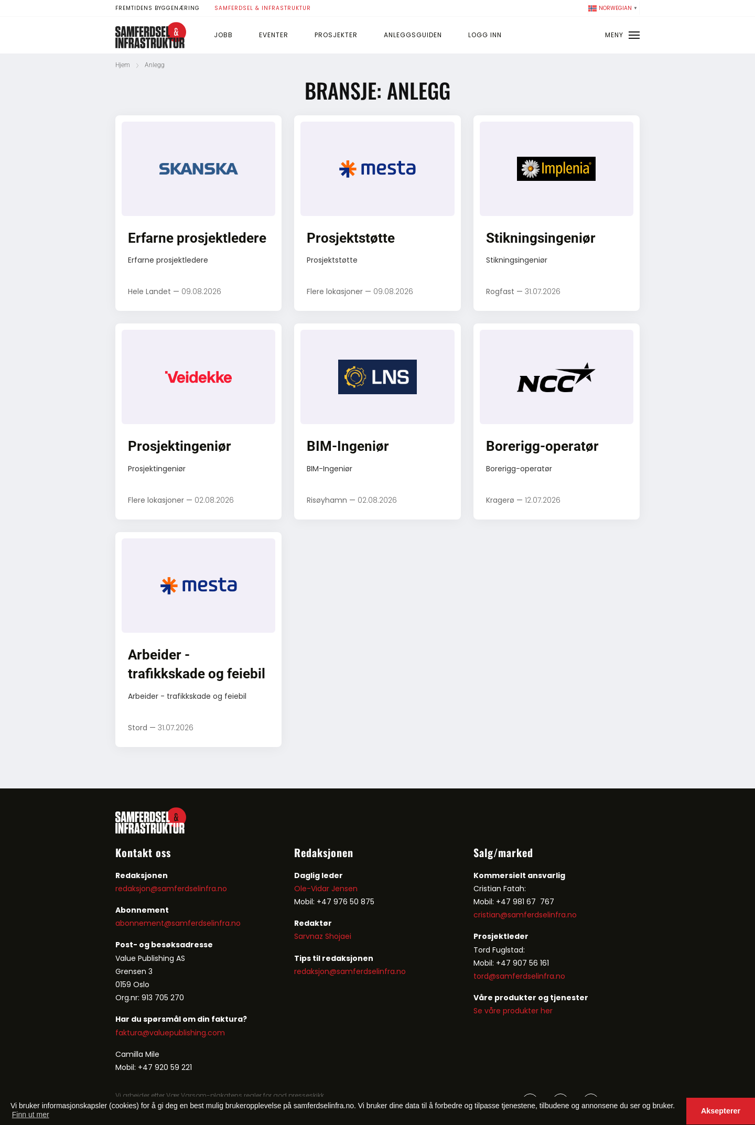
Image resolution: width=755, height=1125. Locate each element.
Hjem (122, 65)
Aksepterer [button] (720, 1111)
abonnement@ (143, 923)
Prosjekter (336, 34)
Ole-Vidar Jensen (326, 888)
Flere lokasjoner (335, 291)
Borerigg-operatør (542, 446)
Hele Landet (149, 291)
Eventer (273, 34)
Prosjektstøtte (351, 238)
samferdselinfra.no (206, 923)
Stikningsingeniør (541, 238)
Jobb (223, 34)
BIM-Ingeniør (348, 446)
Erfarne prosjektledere (197, 238)
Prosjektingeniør (179, 446)
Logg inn (485, 34)
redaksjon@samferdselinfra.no (171, 888)
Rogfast (500, 291)
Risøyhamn (327, 500)
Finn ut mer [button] (30, 1114)
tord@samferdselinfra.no (519, 976)
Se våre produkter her (513, 1010)
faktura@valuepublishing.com (170, 1032)
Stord (137, 727)
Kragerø (500, 500)
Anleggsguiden (413, 34)
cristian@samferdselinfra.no (525, 915)
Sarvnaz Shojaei (322, 936)
